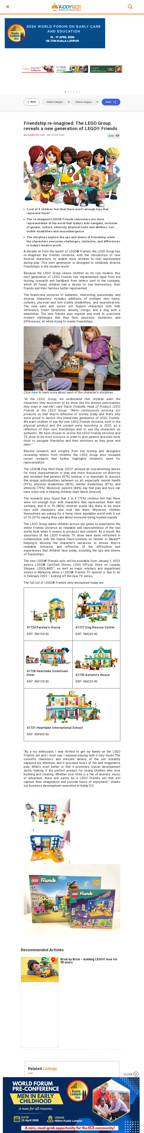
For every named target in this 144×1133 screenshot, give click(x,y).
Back (33, 102)
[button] (8, 7)
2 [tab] (68, 92)
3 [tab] (71, 92)
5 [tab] (77, 92)
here (34, 392)
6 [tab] (79, 92)
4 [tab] (74, 92)
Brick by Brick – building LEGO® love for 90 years (89, 960)
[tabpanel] (38, 69)
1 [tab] (65, 92)
